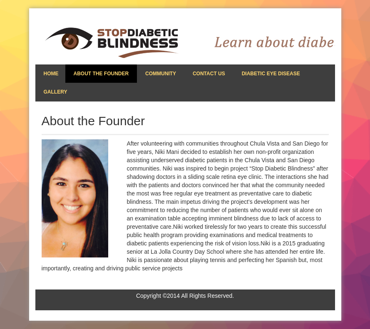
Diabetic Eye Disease (271, 74)
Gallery (55, 92)
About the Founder (101, 74)
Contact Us (209, 74)
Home (51, 74)
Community (160, 74)
